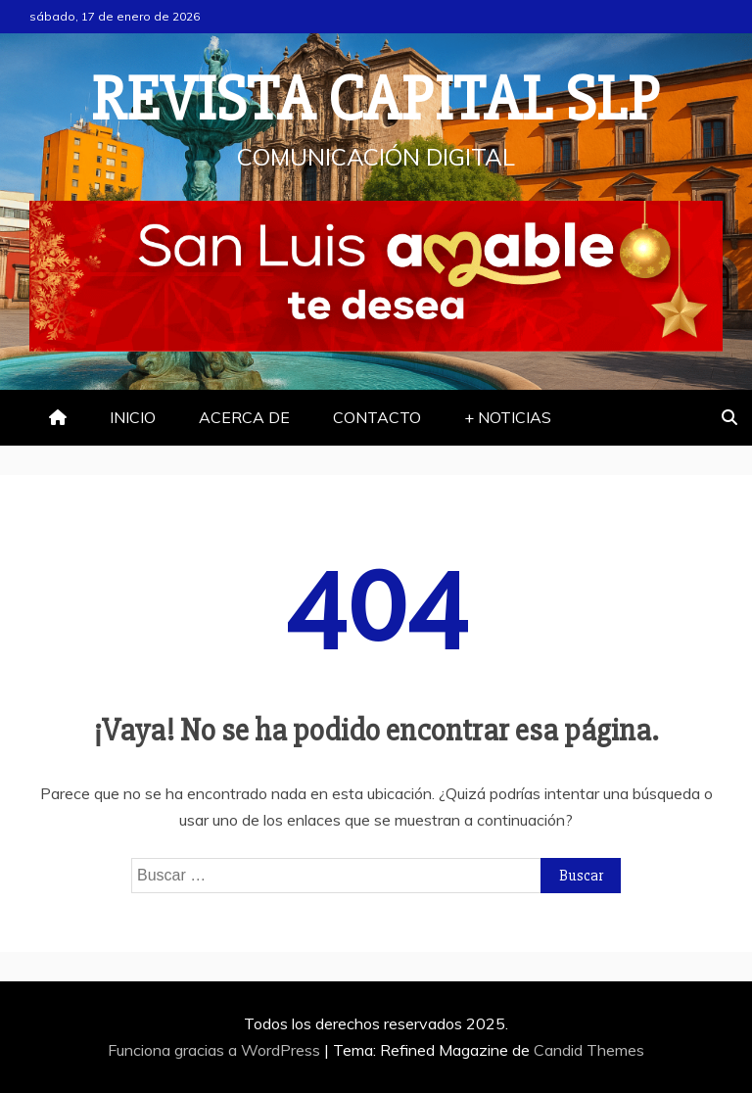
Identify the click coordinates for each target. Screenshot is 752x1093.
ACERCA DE (244, 417)
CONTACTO (377, 417)
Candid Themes (589, 1050)
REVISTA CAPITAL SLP (376, 100)
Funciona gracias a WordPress (216, 1050)
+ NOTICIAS (507, 417)
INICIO (133, 417)
